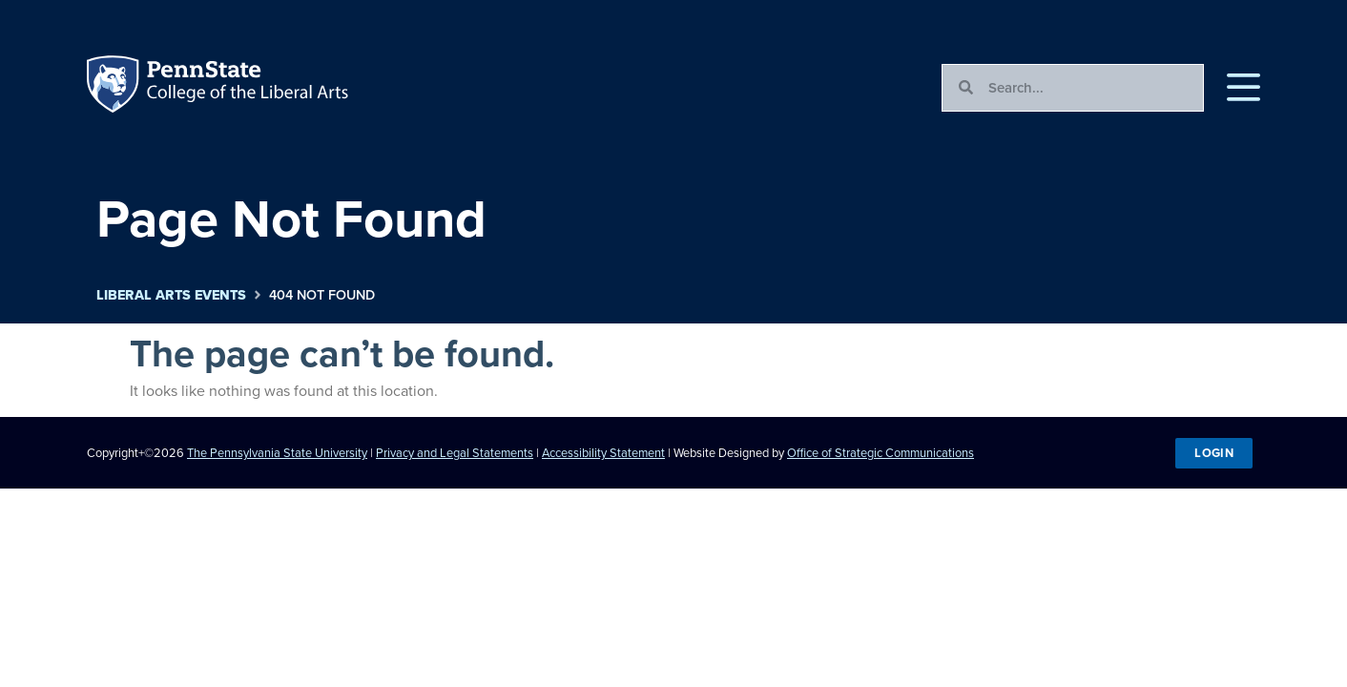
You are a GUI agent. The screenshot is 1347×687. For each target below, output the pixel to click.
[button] (1243, 88)
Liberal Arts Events (171, 295)
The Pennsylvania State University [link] (277, 453)
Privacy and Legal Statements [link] (454, 453)
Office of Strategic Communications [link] (880, 453)
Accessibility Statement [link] (603, 453)
